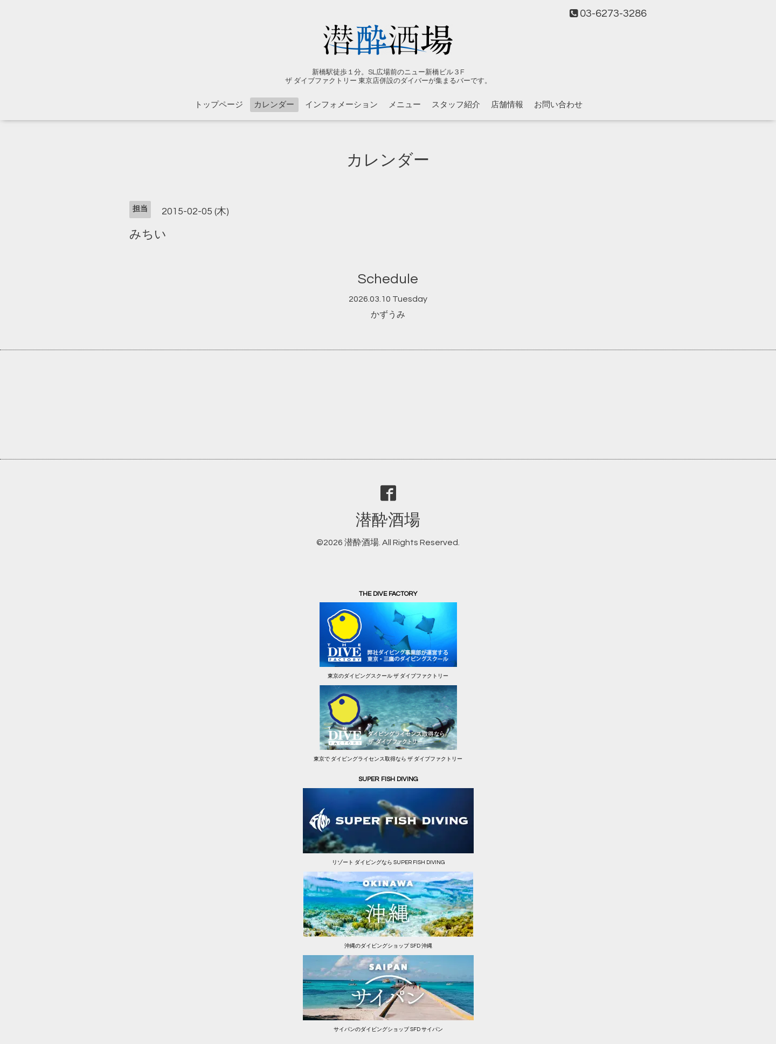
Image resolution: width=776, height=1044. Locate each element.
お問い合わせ (558, 105)
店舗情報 (507, 105)
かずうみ (388, 314)
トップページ (219, 105)
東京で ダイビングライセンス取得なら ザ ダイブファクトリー (388, 759)
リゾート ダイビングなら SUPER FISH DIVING (388, 862)
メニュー (405, 105)
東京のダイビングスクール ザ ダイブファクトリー (388, 676)
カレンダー (274, 105)
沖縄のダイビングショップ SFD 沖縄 (388, 946)
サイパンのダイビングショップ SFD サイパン (388, 1029)
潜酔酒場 (388, 520)
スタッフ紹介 (456, 105)
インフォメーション (341, 105)
